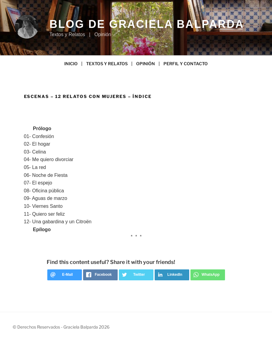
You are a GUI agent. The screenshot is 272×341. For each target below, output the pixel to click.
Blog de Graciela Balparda (146, 24)
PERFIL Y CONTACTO (185, 63)
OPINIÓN (145, 63)
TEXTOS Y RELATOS (107, 63)
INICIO (71, 63)
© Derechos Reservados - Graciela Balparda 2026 (61, 326)
